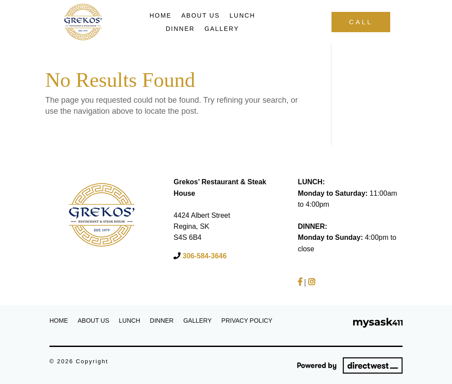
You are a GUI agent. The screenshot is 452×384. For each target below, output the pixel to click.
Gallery (221, 29)
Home (161, 15)
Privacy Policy (247, 320)
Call (361, 22)
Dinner (180, 29)
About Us (200, 15)
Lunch (242, 15)
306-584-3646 (203, 256)
